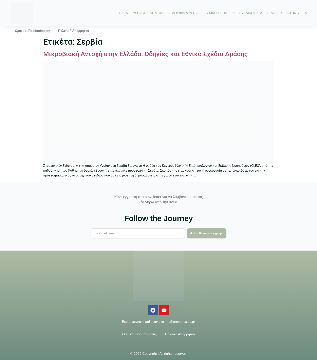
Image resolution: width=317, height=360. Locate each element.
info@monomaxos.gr (180, 322)
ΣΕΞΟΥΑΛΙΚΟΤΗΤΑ (247, 13)
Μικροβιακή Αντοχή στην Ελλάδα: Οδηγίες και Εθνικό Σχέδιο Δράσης (145, 54)
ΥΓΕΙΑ (123, 13)
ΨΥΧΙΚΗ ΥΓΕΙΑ (215, 13)
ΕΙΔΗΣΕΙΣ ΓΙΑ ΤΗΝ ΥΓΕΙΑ (287, 13)
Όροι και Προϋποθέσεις (32, 31)
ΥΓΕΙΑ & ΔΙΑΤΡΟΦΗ (148, 13)
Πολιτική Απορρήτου (73, 31)
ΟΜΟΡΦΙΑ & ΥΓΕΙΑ (184, 13)
